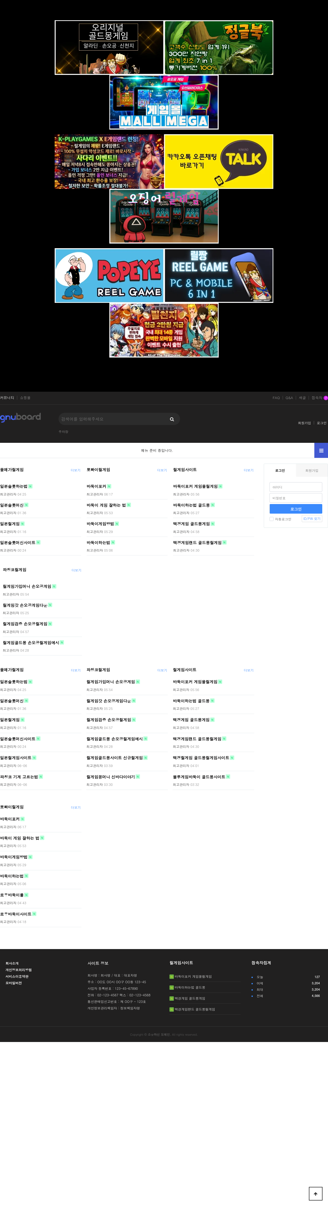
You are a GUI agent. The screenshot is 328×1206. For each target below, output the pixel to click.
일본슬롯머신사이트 (18, 542)
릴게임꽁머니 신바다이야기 (110, 776)
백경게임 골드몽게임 (191, 523)
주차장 (63, 431)
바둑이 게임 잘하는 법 (106, 505)
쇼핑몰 (25, 398)
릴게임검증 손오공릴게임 (25, 624)
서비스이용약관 (16, 976)
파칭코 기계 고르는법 (19, 776)
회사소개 (12, 963)
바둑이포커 (96, 486)
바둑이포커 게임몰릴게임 (195, 486)
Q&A (289, 398)
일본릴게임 (10, 523)
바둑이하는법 (98, 542)
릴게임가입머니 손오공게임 (27, 586)
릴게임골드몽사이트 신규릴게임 (114, 757)
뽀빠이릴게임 (98, 469)
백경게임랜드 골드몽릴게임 (197, 542)
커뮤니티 (7, 398)
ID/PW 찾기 (312, 518)
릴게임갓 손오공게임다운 (25, 605)
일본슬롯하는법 (14, 486)
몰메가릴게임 (12, 469)
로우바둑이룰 (12, 895)
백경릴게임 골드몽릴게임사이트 (201, 757)
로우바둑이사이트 (15, 914)
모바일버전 (13, 982)
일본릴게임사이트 (15, 757)
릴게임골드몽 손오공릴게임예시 (31, 642)
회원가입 (304, 422)
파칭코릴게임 (14, 569)
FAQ (276, 398)
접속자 (320, 398)
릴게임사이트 (185, 469)
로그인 (322, 422)
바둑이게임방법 (100, 523)
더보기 (76, 470)
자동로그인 (280, 519)
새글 (302, 398)
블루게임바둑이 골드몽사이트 (199, 776)
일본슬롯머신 (12, 505)
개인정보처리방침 (18, 969)
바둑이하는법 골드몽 (191, 505)
